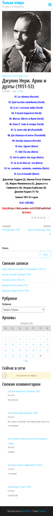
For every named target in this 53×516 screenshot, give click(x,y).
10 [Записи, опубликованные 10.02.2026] (13, 344)
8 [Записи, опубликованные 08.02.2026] (47, 339)
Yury (9, 413)
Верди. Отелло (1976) (22, 486)
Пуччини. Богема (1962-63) (13, 279)
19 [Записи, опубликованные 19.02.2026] (27, 350)
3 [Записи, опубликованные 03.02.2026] (12, 339)
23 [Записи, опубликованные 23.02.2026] (6, 355)
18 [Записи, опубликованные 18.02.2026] (20, 350)
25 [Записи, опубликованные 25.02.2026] (20, 355)
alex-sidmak (13, 438)
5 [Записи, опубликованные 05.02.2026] (26, 339)
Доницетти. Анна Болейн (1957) (15, 285)
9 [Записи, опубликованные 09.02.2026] (5, 344)
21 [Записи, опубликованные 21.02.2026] (40, 350)
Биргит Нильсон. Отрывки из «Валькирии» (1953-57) (24, 269)
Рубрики (6, 304)
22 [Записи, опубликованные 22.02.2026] (47, 350)
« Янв (25, 360)
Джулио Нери (23, 76)
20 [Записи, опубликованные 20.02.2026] (33, 350)
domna (20, 91)
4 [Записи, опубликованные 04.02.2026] (19, 339)
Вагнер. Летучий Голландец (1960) (16, 274)
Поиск (5, 248)
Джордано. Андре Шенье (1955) (15, 290)
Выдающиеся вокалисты (10, 76)
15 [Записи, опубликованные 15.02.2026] (47, 344)
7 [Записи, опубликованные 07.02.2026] (40, 339)
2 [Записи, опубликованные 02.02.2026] (5, 339)
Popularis (42, 511)
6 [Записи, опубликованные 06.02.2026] (33, 339)
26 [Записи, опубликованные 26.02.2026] (27, 355)
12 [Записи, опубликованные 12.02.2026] (27, 344)
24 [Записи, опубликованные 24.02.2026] (13, 355)
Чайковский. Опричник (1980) (27, 391)
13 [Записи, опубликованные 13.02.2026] (33, 344)
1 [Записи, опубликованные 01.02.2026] (47, 333)
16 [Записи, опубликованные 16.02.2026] (6, 350)
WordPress (26, 511)
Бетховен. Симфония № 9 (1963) (28, 465)
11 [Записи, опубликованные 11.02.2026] (20, 344)
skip (9, 486)
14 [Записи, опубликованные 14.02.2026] (40, 344)
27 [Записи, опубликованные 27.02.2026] (33, 355)
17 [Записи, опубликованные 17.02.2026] (13, 350)
